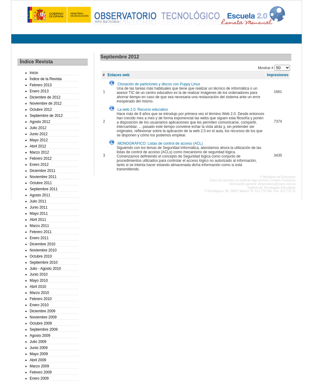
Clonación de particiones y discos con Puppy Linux (158, 84)
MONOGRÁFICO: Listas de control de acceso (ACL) (160, 143)
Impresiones (278, 75)
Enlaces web (119, 75)
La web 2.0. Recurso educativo (142, 109)
